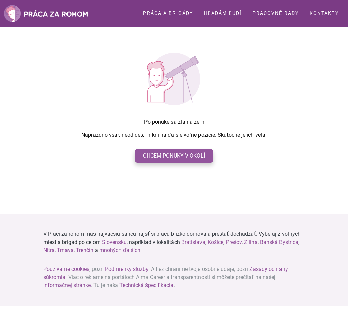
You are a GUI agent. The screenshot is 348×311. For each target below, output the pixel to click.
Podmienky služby (126, 269)
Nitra (49, 250)
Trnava (65, 250)
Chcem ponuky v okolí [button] (174, 155)
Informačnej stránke (67, 285)
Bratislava (193, 242)
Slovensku (114, 242)
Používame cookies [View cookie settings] (66, 269)
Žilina (251, 242)
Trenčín (84, 250)
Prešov (234, 242)
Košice (215, 242)
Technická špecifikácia (146, 285)
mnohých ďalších (119, 250)
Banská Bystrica (279, 242)
